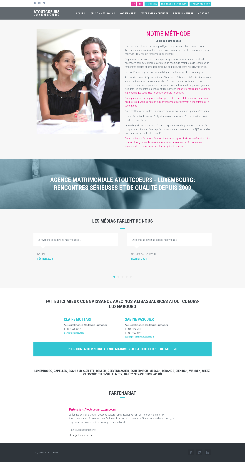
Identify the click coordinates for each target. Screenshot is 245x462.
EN (140, 3)
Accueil (81, 13)
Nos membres (128, 13)
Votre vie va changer (154, 13)
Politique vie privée (200, 3)
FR (133, 3)
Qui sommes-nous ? (102, 13)
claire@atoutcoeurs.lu (80, 435)
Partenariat (151, 3)
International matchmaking (174, 3)
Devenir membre (183, 13)
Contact (203, 13)
